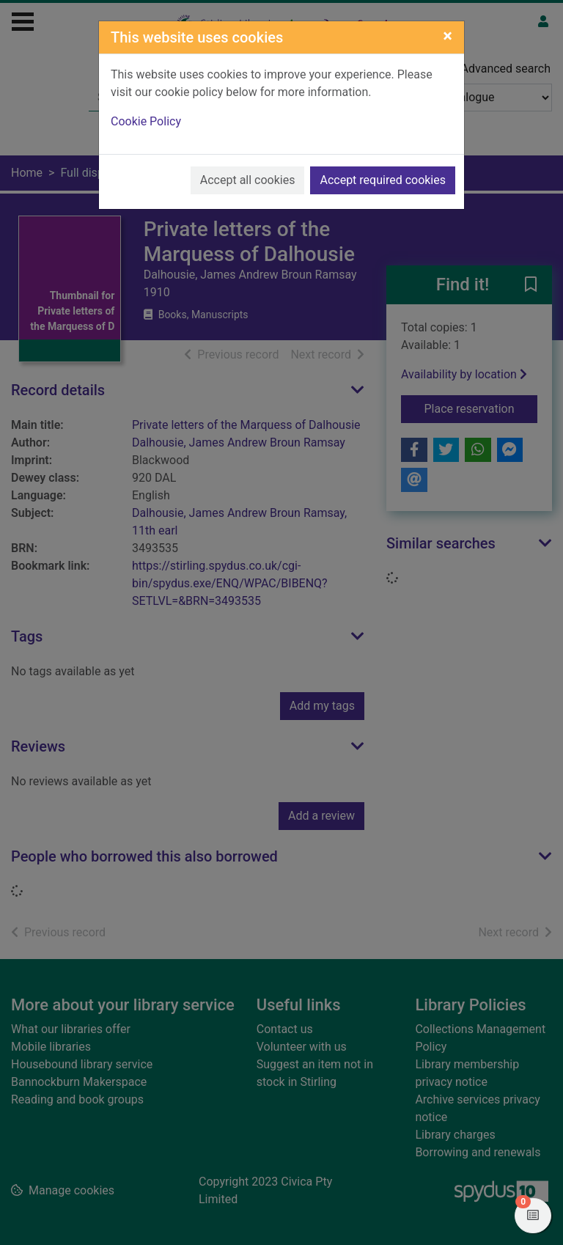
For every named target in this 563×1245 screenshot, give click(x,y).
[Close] (447, 35)
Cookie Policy (146, 121)
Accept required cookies (383, 180)
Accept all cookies (247, 180)
